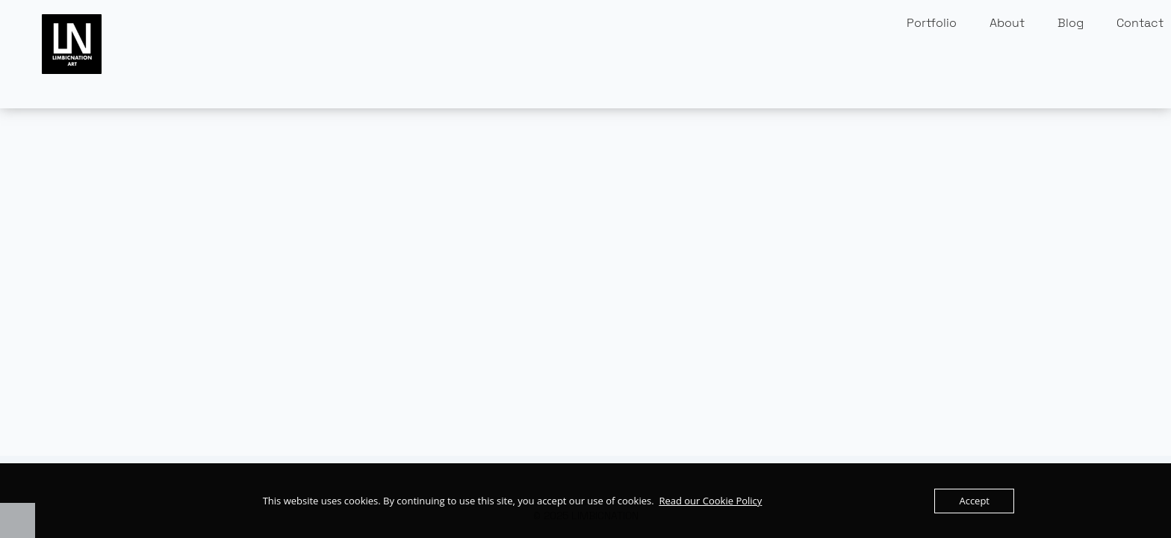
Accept (974, 500)
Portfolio (932, 23)
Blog (1070, 23)
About (1007, 23)
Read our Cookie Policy (710, 500)
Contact (1140, 23)
